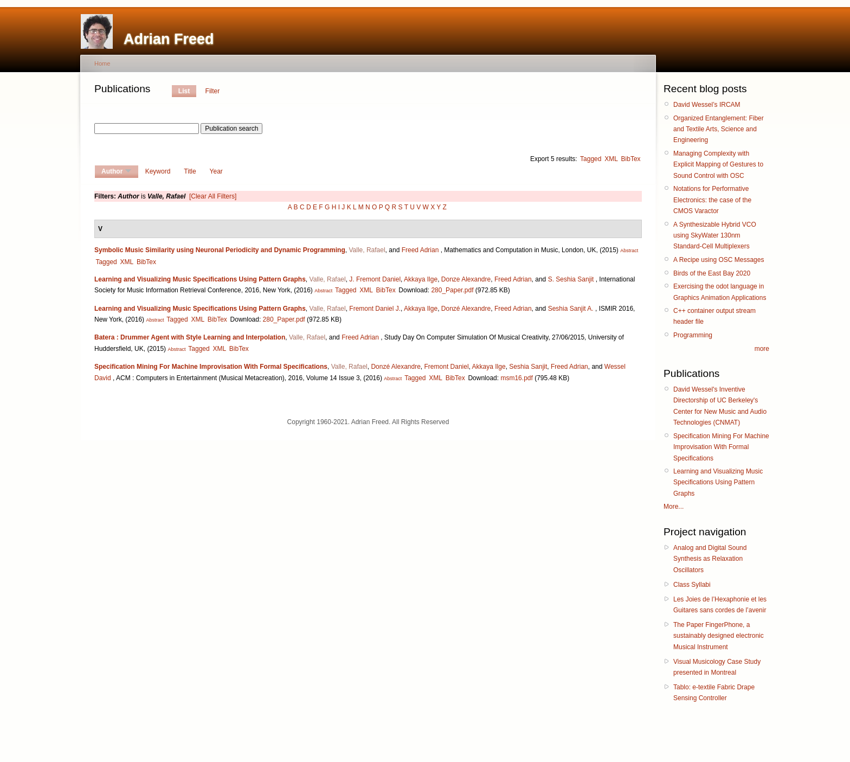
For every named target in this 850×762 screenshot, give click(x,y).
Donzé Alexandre (466, 308)
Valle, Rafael (367, 250)
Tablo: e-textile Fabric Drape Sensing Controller (714, 692)
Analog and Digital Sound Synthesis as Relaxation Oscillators (709, 559)
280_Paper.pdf (452, 290)
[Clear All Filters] (212, 196)
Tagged (590, 159)
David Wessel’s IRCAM (706, 104)
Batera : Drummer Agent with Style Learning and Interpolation (189, 337)
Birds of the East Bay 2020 (711, 273)
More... (674, 506)
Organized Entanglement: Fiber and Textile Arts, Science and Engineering (718, 129)
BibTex (631, 159)
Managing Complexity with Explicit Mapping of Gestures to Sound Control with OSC (718, 165)
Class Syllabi (692, 584)
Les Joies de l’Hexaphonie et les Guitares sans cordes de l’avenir (720, 604)
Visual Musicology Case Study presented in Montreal (717, 667)
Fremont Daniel (446, 366)
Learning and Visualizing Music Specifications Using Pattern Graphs (200, 279)
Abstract (629, 250)
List (184, 91)
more (762, 349)
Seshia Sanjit (528, 366)
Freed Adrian (420, 250)
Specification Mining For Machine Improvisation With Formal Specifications (210, 366)
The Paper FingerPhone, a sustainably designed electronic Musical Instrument (718, 636)
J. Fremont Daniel (375, 279)
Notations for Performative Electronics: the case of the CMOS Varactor (712, 200)
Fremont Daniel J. (375, 308)
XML (611, 159)
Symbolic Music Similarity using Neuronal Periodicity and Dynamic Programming (219, 250)
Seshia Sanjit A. (571, 308)
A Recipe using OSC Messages (718, 260)
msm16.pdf (516, 378)
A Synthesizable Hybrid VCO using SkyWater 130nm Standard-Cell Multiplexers (714, 236)
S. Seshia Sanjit (571, 279)
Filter (212, 91)
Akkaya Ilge (420, 279)
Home (102, 63)
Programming (692, 335)
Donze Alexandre (466, 279)
